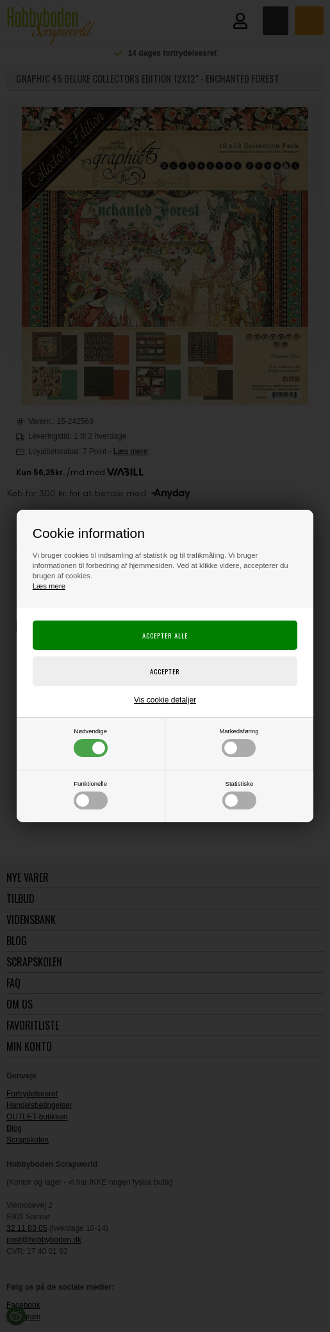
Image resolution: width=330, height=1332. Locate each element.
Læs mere (49, 586)
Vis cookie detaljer (165, 699)
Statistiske (239, 794)
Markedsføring (238, 742)
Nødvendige (91, 742)
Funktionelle (91, 794)
